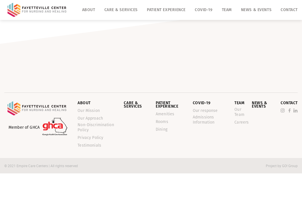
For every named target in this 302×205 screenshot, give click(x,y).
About (88, 9)
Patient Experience (166, 9)
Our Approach (90, 118)
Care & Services (121, 9)
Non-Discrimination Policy (96, 127)
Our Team (239, 112)
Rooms (162, 121)
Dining (161, 129)
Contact (289, 9)
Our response (205, 110)
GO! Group (290, 165)
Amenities (165, 114)
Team (227, 9)
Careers (241, 122)
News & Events (256, 9)
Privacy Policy (90, 137)
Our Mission (89, 110)
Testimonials (89, 145)
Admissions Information (204, 120)
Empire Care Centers (33, 165)
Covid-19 (203, 9)
